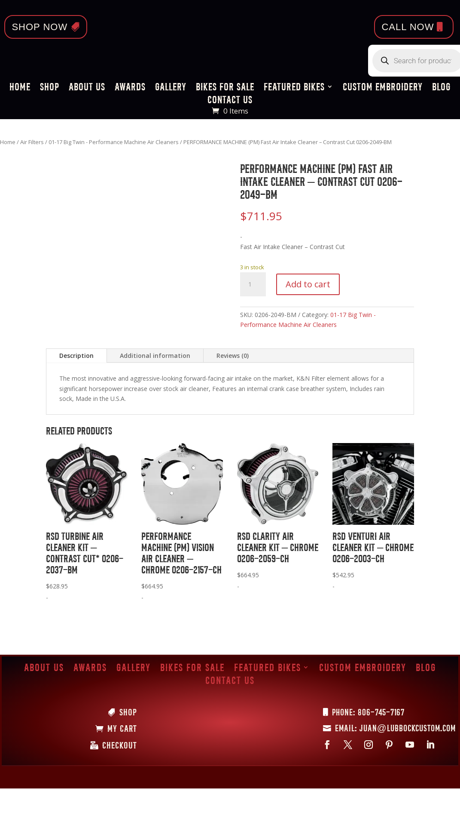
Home (19, 87)
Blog (441, 87)
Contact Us (230, 100)
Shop (49, 87)
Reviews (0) (232, 355)
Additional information (155, 355)
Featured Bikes (294, 87)
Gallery (170, 87)
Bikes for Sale (225, 87)
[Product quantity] (253, 284)
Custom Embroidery (383, 87)
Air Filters (32, 142)
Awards (130, 87)
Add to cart (308, 284)
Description (76, 355)
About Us (87, 87)
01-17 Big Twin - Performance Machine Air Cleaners (114, 142)
